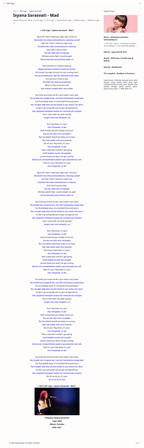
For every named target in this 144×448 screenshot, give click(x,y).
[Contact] (4, 20)
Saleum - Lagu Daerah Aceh (116, 52)
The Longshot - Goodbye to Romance (120, 73)
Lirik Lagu (10, 3)
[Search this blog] (46, 3)
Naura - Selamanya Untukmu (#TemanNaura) (117, 38)
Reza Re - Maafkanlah (114, 67)
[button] (140, 3)
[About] (4, 16)
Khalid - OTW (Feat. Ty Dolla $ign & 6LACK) (119, 59)
